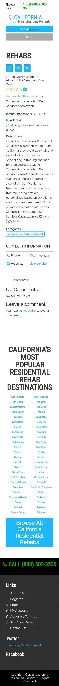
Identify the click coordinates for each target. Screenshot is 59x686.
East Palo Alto (18, 477)
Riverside (41, 437)
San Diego (18, 402)
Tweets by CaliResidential (23, 645)
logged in (29, 310)
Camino (41, 492)
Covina (41, 502)
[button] (34, 30)
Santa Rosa (17, 422)
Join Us (29, 37)
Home (10, 96)
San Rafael (41, 447)
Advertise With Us (23, 616)
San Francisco (41, 397)
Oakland (41, 402)
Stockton (17, 492)
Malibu (41, 412)
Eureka (17, 447)
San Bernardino (17, 407)
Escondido (17, 432)
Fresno (17, 427)
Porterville (18, 462)
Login (14, 605)
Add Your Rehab (22, 622)
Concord (41, 422)
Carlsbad (41, 497)
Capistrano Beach (18, 497)
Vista (41, 472)
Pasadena (17, 417)
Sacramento (18, 442)
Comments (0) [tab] (21, 280)
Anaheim (41, 432)
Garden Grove (41, 477)
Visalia (41, 452)
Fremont (41, 507)
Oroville (41, 457)
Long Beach (18, 412)
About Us (17, 593)
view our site (38, 263)
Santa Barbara (41, 467)
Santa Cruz (17, 472)
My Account (19, 610)
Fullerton (41, 512)
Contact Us (18, 628)
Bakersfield (17, 437)
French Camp (18, 512)
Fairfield (18, 507)
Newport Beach (18, 482)
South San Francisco (41, 487)
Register (16, 599)
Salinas (17, 467)
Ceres (18, 502)
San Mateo (41, 417)
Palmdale (41, 482)
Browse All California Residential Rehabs (30, 532)
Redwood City (41, 462)
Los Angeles (17, 397)
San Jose (41, 407)
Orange (18, 457)
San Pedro (41, 442)
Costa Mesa (41, 427)
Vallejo (17, 452)
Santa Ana (18, 487)
